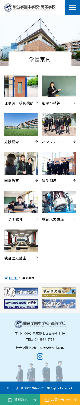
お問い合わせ (61, 399)
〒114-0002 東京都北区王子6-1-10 (40, 333)
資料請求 (21, 399)
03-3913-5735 (44, 339)
